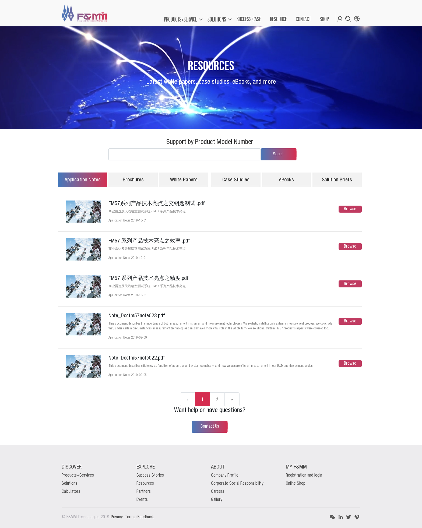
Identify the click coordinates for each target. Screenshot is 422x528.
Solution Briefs (337, 180)
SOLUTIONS (217, 19)
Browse (350, 209)
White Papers (184, 180)
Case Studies (235, 180)
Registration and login (304, 475)
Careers (217, 492)
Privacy (117, 517)
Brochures (133, 180)
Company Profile (224, 475)
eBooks (286, 180)
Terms (130, 517)
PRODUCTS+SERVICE (180, 19)
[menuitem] (248, 19)
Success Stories (150, 475)
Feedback (146, 517)
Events (142, 500)
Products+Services (78, 475)
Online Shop (295, 483)
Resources (145, 483)
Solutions (69, 483)
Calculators (71, 492)
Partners (143, 492)
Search (278, 154)
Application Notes (83, 180)
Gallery (216, 500)
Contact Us (210, 426)
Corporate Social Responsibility (237, 483)
